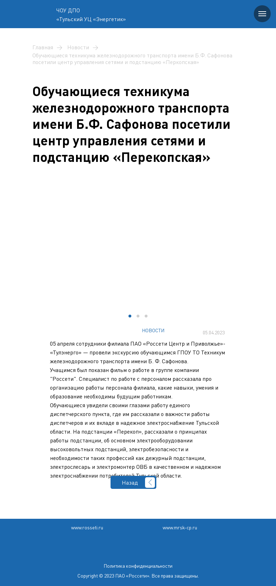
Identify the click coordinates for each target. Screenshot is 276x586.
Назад (130, 482)
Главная (42, 47)
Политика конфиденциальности (138, 566)
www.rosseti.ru (87, 527)
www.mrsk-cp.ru (180, 527)
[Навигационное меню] (262, 13)
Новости (78, 47)
